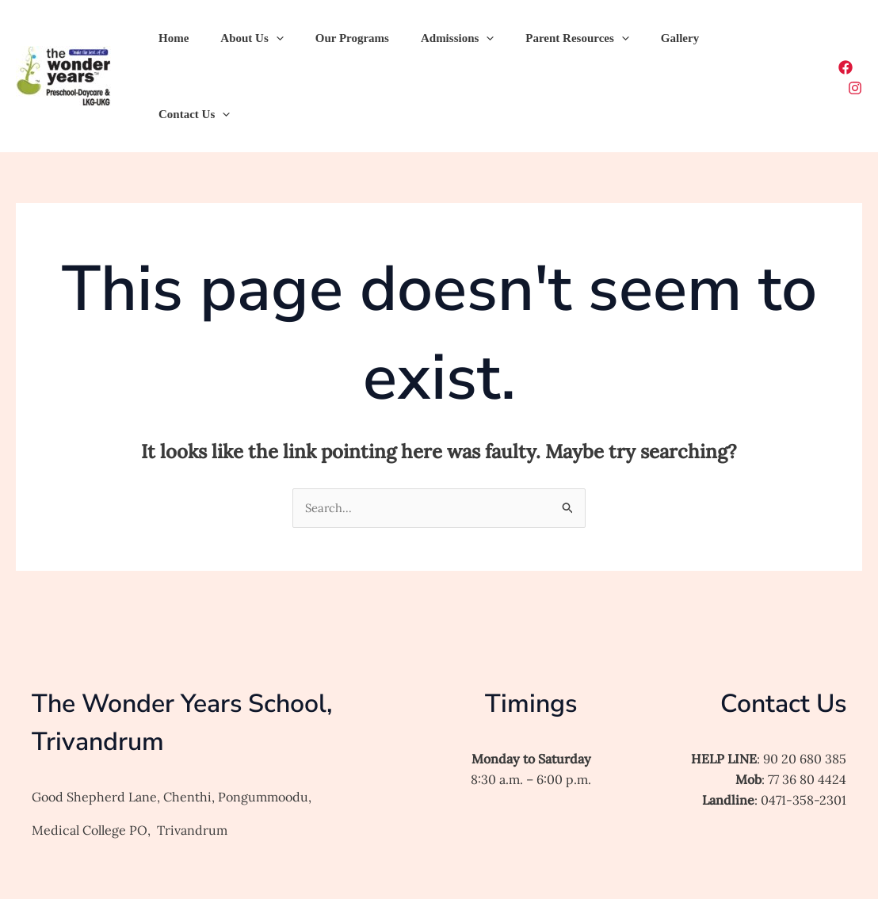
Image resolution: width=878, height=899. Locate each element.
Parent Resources (542, 43)
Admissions (429, 43)
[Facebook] (822, 44)
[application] (264, 43)
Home (170, 42)
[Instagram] (855, 44)
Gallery (636, 42)
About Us (239, 43)
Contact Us (714, 43)
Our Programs (332, 42)
